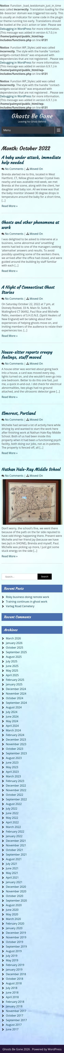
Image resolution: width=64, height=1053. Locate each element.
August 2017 (14, 1024)
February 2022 (15, 831)
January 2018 (14, 1006)
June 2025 (12, 665)
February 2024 (15, 734)
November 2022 (16, 789)
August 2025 (14, 656)
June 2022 (12, 812)
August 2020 (14, 904)
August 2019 (14, 950)
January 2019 (14, 969)
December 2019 (16, 932)
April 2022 (12, 822)
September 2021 (16, 854)
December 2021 (16, 840)
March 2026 (13, 638)
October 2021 (14, 849)
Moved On (36, 168)
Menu (7, 129)
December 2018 (16, 973)
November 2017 (16, 1010)
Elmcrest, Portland (18, 412)
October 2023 (14, 748)
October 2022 (14, 794)
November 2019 (16, 937)
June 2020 (12, 909)
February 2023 (15, 780)
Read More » (9, 205)
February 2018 (15, 1001)
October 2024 (14, 697)
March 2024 (13, 730)
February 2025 (15, 679)
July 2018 (11, 987)
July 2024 (11, 711)
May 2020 (12, 914)
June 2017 (12, 1029)
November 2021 (16, 845)
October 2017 (14, 1015)
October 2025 (14, 647)
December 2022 (16, 785)
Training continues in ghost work (26, 601)
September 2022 (16, 799)
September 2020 (16, 900)
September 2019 (16, 946)
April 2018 (12, 996)
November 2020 (16, 891)
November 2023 (16, 743)
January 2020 (14, 927)
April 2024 (12, 725)
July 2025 (11, 661)
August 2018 (14, 983)
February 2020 (15, 923)
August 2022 (14, 803)
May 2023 (12, 766)
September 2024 (16, 702)
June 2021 (12, 868)
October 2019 (14, 941)
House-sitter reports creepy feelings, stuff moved (27, 354)
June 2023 (12, 762)
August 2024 (14, 707)
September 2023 (16, 753)
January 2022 (14, 835)
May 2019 (12, 960)
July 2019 (11, 955)
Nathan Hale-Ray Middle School (31, 468)
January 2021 (14, 881)
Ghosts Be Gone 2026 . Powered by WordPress (31, 1048)
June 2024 (12, 716)
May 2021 (12, 872)
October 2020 (14, 895)
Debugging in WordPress (15, 28)
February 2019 (15, 964)
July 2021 (11, 863)
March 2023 (13, 776)
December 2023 (16, 739)
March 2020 (13, 918)
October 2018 (14, 978)
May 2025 (12, 670)
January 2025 (14, 684)
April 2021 (12, 877)
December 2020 (16, 886)
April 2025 (12, 674)
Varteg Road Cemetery (20, 605)
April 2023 (12, 771)
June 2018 (12, 992)
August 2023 (14, 757)
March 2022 (13, 826)
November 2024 (16, 693)
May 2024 (12, 720)
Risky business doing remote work (27, 596)
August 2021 (14, 858)
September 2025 (16, 651)
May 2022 (12, 817)
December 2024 (16, 688)
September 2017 (16, 1019)
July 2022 (11, 808)
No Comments (14, 168)
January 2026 (14, 642)
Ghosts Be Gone (32, 115)
